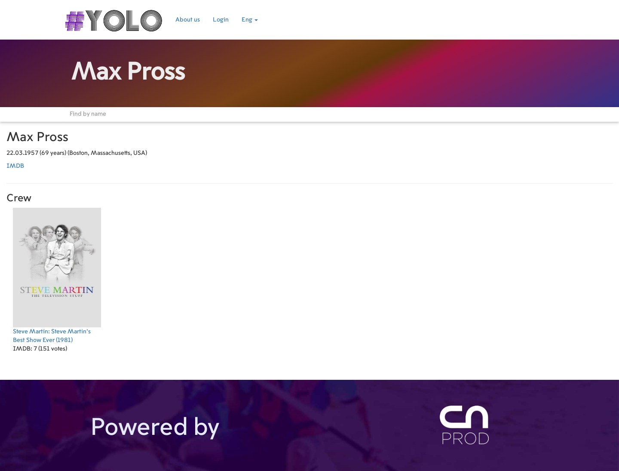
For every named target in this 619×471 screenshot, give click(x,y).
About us (187, 20)
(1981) (57, 275)
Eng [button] (250, 20)
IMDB (15, 166)
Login (221, 20)
